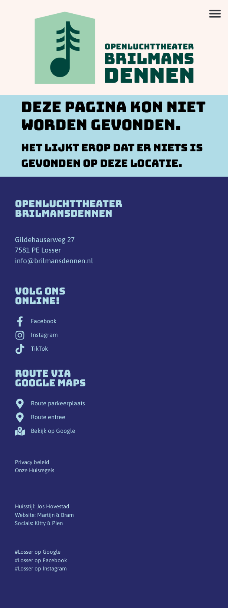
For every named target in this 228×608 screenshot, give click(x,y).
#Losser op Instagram (41, 568)
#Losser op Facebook (41, 560)
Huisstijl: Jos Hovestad (42, 506)
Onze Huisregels (34, 470)
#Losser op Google (38, 552)
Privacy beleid (32, 462)
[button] (214, 13)
